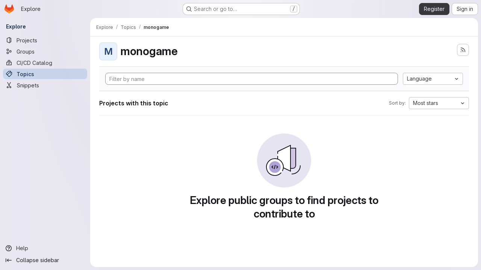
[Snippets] (45, 85)
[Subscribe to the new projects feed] (463, 50)
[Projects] (45, 40)
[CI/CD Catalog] (45, 62)
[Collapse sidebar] (45, 260)
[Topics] (45, 74)
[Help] (45, 248)
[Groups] (45, 51)
